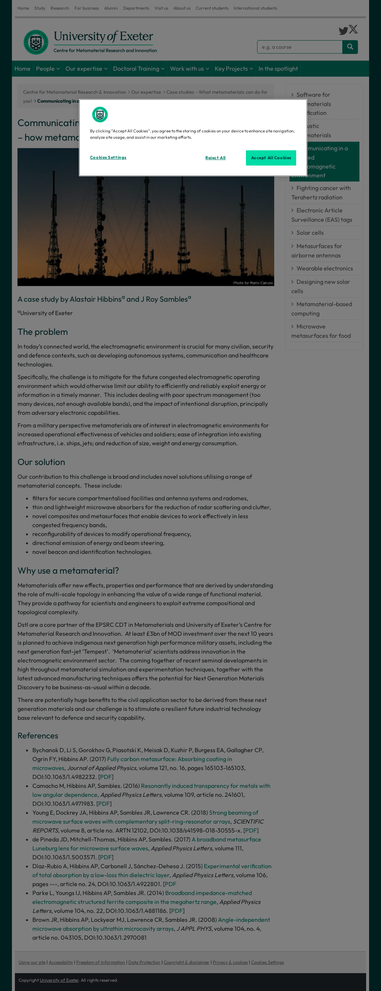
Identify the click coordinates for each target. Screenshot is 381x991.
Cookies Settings (108, 157)
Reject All (215, 157)
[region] (193, 137)
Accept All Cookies (271, 157)
